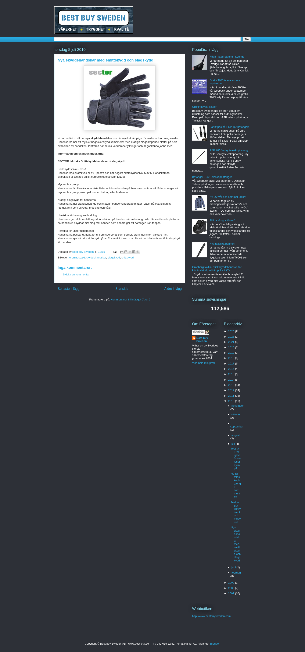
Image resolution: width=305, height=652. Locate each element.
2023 (231, 336)
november (238, 405)
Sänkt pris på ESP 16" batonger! (229, 126)
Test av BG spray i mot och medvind (236, 512)
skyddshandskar (96, 257)
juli (234, 443)
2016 (231, 368)
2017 (231, 363)
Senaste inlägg (68, 288)
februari (236, 572)
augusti (236, 435)
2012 (231, 390)
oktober (236, 414)
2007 (231, 593)
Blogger (214, 643)
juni (234, 567)
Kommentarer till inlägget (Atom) (130, 299)
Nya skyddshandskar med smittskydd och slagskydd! (106, 60)
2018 (231, 358)
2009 (231, 582)
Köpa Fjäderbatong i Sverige (226, 56)
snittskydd (127, 257)
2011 (231, 395)
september (236, 426)
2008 (231, 588)
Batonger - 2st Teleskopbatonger (212, 177)
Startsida (122, 288)
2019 (231, 352)
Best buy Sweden (202, 339)
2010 (231, 401)
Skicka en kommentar (76, 274)
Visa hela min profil (203, 362)
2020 (231, 347)
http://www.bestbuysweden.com (211, 616)
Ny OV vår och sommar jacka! (227, 196)
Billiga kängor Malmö (222, 220)
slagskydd (114, 257)
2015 (231, 374)
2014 (231, 379)
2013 (231, 385)
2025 (231, 331)
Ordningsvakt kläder (204, 106)
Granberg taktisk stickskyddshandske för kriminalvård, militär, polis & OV (216, 268)
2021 (231, 341)
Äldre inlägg (173, 288)
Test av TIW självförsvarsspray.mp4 (236, 458)
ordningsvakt (77, 257)
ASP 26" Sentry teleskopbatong (228, 150)
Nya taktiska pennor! (222, 243)
